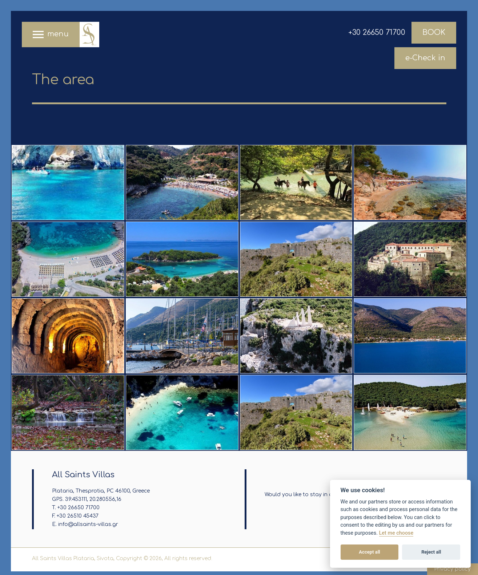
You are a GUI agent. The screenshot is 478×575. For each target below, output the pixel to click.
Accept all (369, 552)
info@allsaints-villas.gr (88, 524)
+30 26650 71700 (376, 32)
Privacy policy (452, 569)
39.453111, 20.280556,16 (93, 499)
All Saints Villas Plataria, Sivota (89, 34)
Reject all (431, 552)
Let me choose (396, 533)
